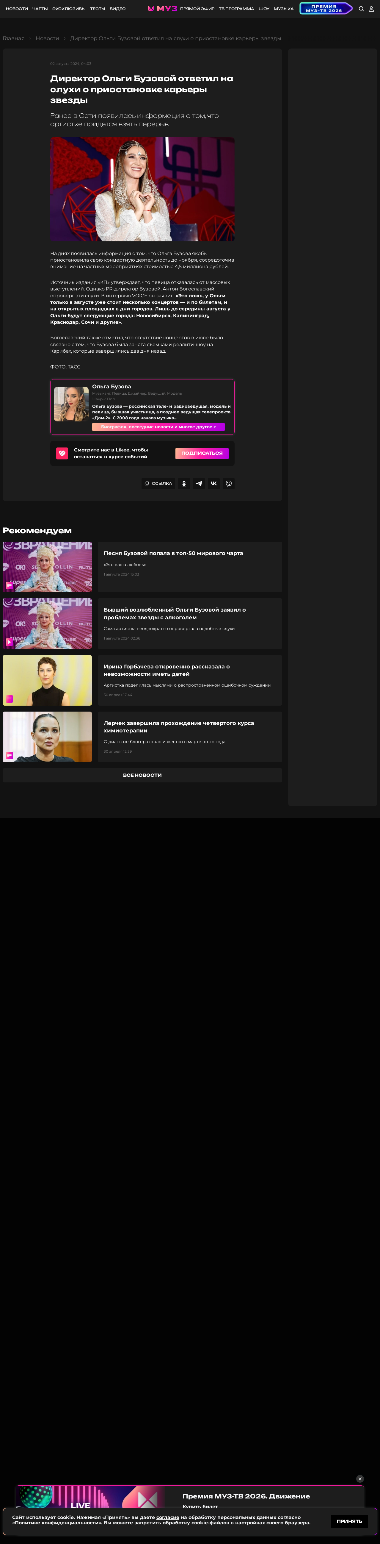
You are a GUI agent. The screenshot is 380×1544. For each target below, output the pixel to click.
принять (349, 1521)
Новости (17, 9)
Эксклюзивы (69, 9)
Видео (117, 9)
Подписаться (202, 453)
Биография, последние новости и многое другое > (158, 426)
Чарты (40, 9)
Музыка (284, 9)
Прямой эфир (197, 9)
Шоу (264, 9)
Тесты (97, 9)
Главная (14, 38)
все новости (142, 775)
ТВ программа (236, 9)
